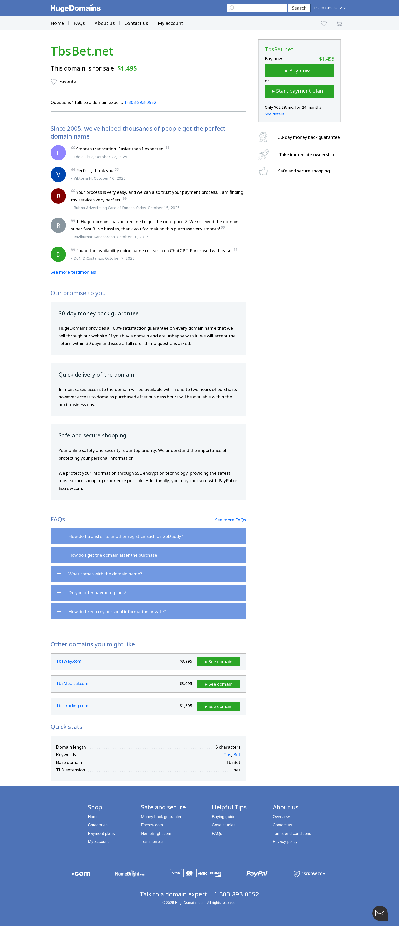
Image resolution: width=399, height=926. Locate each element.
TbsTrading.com (72, 705)
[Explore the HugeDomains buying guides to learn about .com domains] (81, 873)
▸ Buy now (297, 70)
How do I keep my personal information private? (117, 611)
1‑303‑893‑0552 (140, 102)
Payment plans (101, 833)
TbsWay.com (69, 661)
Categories (97, 825)
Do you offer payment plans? (97, 593)
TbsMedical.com (72, 683)
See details (274, 113)
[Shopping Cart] (339, 23)
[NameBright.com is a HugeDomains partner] (130, 873)
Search (299, 8)
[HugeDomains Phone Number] (329, 8)
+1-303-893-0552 (234, 894)
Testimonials (152, 841)
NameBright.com (156, 833)
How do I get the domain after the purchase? (113, 555)
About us (105, 23)
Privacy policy (285, 841)
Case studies (224, 825)
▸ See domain (222, 662)
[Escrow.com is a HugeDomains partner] (310, 873)
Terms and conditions (292, 833)
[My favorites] (324, 23)
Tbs (227, 754)
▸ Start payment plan (297, 90)
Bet (236, 754)
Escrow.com (152, 825)
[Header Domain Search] (257, 8)
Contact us (136, 23)
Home (57, 23)
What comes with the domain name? (105, 574)
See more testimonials (73, 272)
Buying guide (224, 816)
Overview (281, 816)
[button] (9, 7)
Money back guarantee (161, 816)
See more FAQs (230, 519)
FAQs (79, 23)
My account (170, 23)
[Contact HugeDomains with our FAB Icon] (380, 913)
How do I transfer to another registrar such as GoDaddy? (125, 536)
